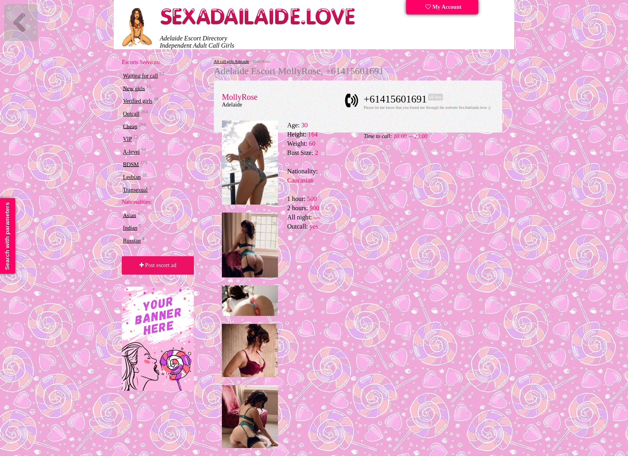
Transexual (135, 190)
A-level (131, 152)
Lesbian (132, 177)
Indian (130, 228)
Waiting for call (140, 76)
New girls (134, 88)
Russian (132, 241)
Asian (129, 215)
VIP (127, 139)
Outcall (131, 114)
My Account (443, 7)
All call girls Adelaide (231, 61)
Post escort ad (157, 265)
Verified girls (137, 101)
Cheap (130, 126)
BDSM (131, 164)
